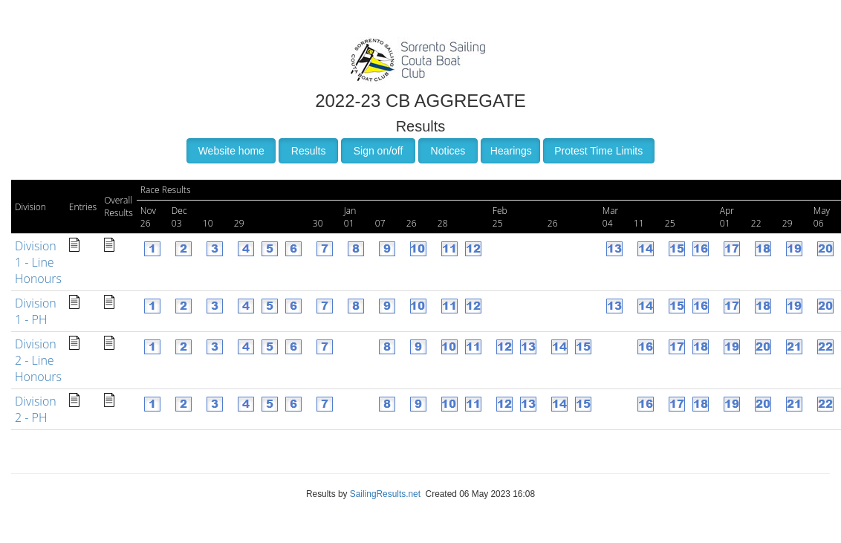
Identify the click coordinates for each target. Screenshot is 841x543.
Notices (448, 151)
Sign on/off (378, 151)
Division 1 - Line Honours (38, 262)
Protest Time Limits (598, 151)
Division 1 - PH (35, 311)
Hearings (511, 151)
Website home (231, 151)
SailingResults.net (385, 494)
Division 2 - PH (35, 409)
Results (308, 151)
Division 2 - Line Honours (38, 360)
